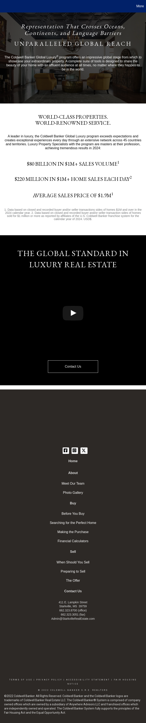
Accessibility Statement (88, 680)
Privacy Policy (49, 680)
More (140, 6)
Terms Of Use (20, 680)
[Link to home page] (5, 6)
